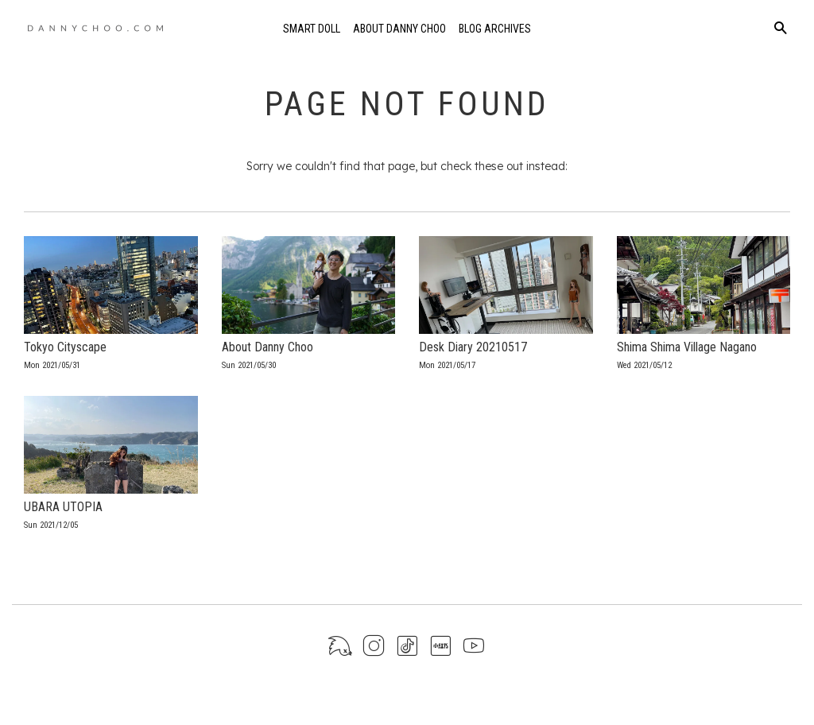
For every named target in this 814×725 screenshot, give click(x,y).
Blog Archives (495, 28)
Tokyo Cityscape (65, 347)
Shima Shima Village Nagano (687, 347)
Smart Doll (311, 28)
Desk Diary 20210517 (473, 347)
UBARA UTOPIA (63, 506)
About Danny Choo (399, 28)
